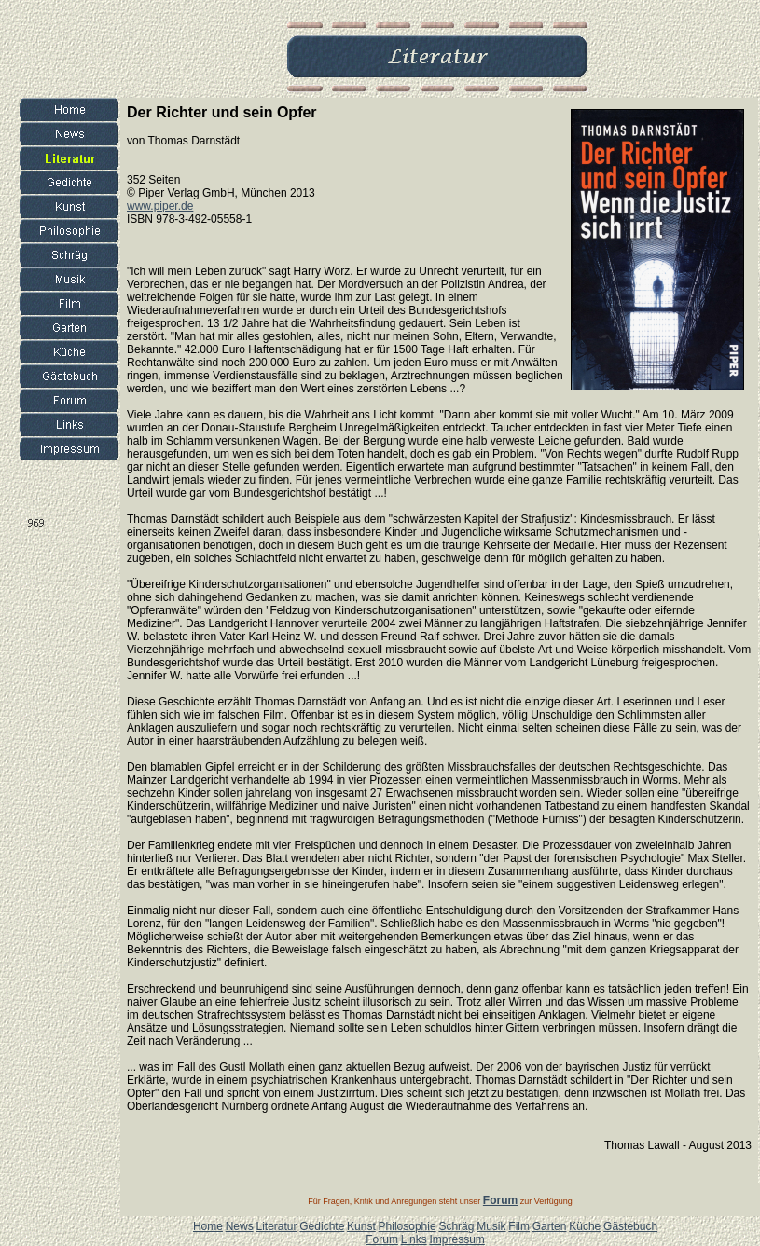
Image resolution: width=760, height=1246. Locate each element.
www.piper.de (160, 205)
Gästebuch (630, 1226)
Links (414, 1239)
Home (208, 1226)
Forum (382, 1239)
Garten (549, 1226)
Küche (585, 1226)
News (240, 1226)
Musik (491, 1226)
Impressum (456, 1239)
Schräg (456, 1226)
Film (519, 1226)
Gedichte (321, 1226)
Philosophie (407, 1226)
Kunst (361, 1226)
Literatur (276, 1226)
